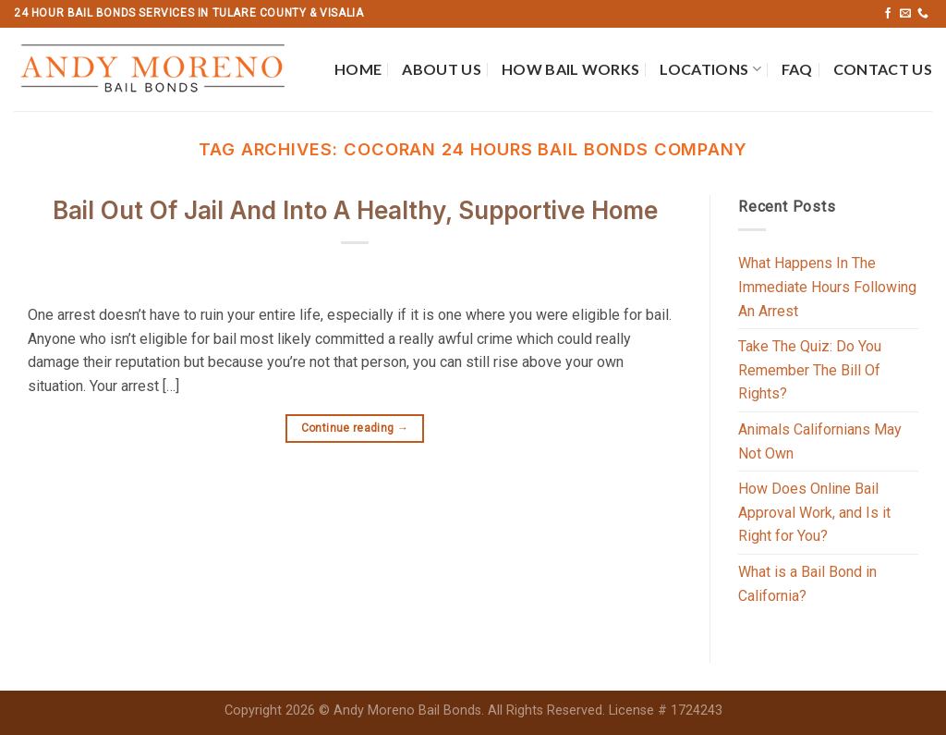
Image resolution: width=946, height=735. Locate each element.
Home (358, 69)
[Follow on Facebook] (887, 13)
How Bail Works (570, 69)
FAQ (797, 69)
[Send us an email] (905, 13)
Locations (710, 69)
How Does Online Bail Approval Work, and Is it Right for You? (814, 512)
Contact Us (882, 69)
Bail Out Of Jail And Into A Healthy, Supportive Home (355, 210)
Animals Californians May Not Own (820, 441)
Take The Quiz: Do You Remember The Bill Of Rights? (809, 369)
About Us (441, 69)
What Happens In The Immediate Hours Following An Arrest (827, 286)
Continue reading (355, 428)
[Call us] (922, 13)
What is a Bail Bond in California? (807, 584)
